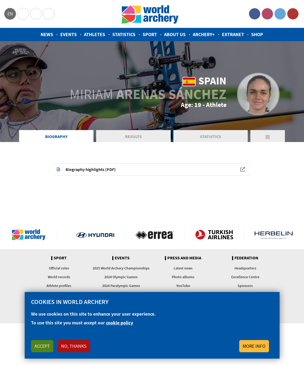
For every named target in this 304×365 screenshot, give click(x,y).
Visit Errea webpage (155, 234)
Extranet (233, 34)
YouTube (293, 14)
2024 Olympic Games (121, 276)
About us (175, 34)
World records (59, 276)
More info (254, 346)
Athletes (94, 34)
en (10, 14)
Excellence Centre (245, 276)
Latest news (183, 268)
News (47, 34)
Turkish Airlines (214, 234)
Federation (246, 258)
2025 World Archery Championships (121, 268)
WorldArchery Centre (48, 14)
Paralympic (36, 14)
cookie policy (119, 323)
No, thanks (74, 346)
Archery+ (204, 34)
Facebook (254, 14)
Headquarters (245, 268)
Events (68, 34)
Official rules (59, 268)
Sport (150, 34)
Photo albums (183, 276)
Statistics (123, 34)
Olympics (23, 14)
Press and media (184, 258)
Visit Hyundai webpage (95, 234)
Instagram (267, 14)
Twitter (280, 14)
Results (133, 136)
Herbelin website (274, 234)
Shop (257, 34)
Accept (42, 346)
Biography (56, 136)
